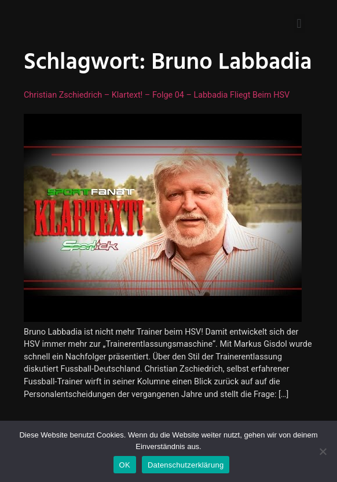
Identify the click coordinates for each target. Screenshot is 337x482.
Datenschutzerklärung (186, 465)
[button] (299, 23)
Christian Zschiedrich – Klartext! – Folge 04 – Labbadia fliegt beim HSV (157, 95)
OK (124, 465)
